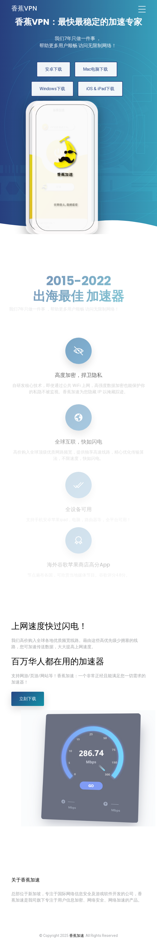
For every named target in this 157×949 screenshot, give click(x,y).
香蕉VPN (24, 8)
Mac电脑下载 (94, 69)
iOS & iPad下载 (98, 88)
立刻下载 (27, 698)
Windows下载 (50, 88)
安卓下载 (51, 69)
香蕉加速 (76, 935)
